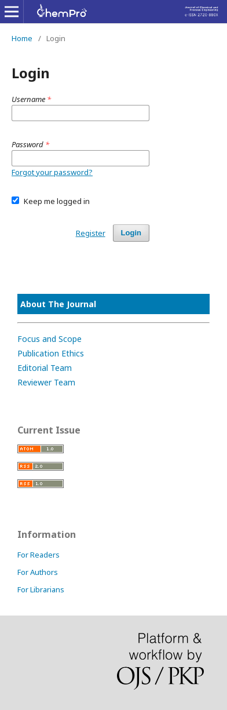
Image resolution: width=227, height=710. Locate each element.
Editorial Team (44, 367)
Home (22, 38)
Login (131, 232)
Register (90, 233)
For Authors (37, 572)
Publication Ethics (50, 353)
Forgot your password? (52, 172)
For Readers (38, 554)
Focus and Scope (49, 338)
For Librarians (40, 589)
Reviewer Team (46, 382)
